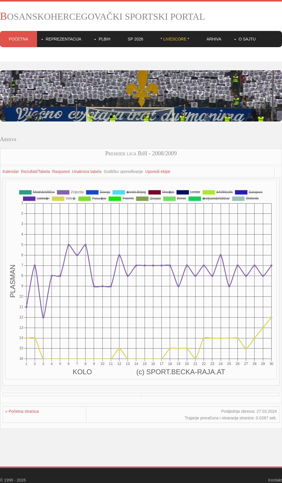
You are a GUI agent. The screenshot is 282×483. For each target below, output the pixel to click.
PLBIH (104, 39)
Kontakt (275, 480)
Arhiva (214, 39)
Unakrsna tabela (87, 171)
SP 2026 (135, 39)
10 (171, 116)
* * (175, 39)
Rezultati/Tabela (35, 171)
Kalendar (11, 171)
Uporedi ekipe (157, 171)
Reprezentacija (63, 39)
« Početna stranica (22, 411)
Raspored (61, 171)
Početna (18, 39)
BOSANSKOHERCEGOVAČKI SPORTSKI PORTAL (102, 16)
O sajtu (247, 39)
